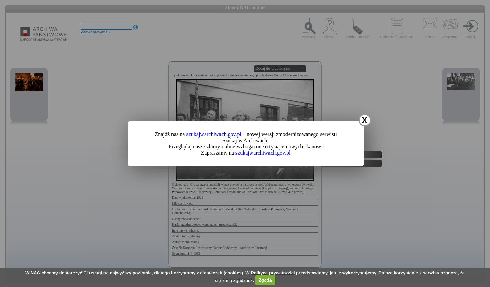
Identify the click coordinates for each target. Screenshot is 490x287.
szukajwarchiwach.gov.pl (213, 134)
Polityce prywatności (273, 272)
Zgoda (265, 280)
